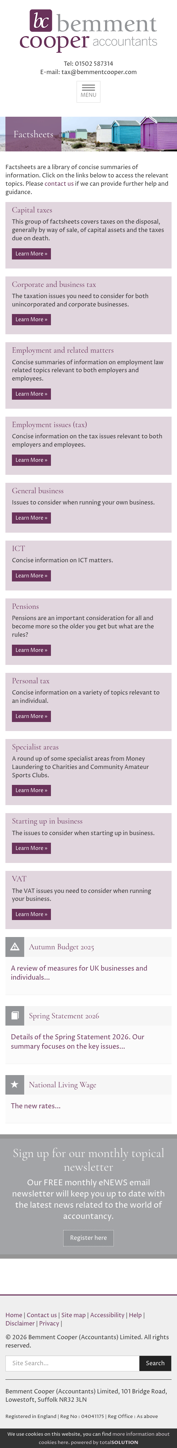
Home (13, 1315)
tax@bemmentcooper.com (99, 72)
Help (135, 1315)
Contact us (42, 1315)
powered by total (104, 1442)
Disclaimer (20, 1324)
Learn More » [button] (31, 253)
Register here (88, 1238)
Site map (73, 1315)
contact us (59, 184)
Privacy (49, 1324)
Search (155, 1363)
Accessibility (107, 1315)
